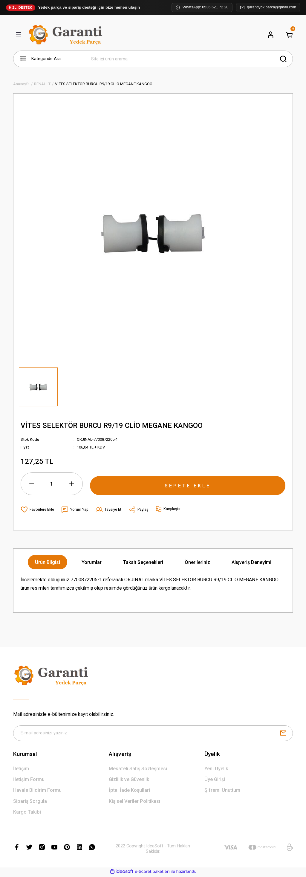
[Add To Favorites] (37, 509)
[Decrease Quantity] (31, 484)
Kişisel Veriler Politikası (134, 802)
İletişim (21, 770)
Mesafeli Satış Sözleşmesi (138, 770)
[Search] (189, 59)
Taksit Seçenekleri (143, 562)
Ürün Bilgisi (47, 562)
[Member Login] (270, 34)
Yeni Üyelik (216, 770)
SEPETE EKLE (187, 483)
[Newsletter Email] (153, 733)
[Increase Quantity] (71, 484)
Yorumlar (92, 562)
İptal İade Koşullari (129, 791)
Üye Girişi (214, 780)
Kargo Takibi (27, 813)
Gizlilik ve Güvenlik (129, 780)
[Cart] (289, 34)
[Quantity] (51, 484)
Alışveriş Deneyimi (251, 562)
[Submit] (283, 733)
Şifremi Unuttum (222, 791)
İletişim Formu (29, 780)
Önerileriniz (197, 562)
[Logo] (66, 34)
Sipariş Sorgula (30, 802)
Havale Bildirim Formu (37, 791)
